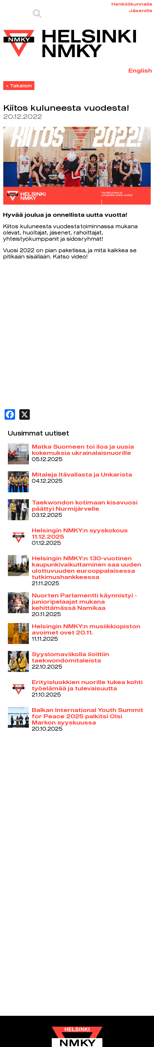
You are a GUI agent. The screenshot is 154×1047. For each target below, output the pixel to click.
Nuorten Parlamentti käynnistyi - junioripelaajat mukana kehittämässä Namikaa (84, 601)
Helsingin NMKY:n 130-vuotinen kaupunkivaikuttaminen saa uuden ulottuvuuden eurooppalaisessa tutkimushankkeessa (86, 567)
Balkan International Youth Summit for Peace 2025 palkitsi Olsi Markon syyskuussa (87, 716)
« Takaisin (19, 85)
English (140, 70)
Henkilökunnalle (131, 4)
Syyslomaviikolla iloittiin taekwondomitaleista (70, 657)
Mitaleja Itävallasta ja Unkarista (82, 474)
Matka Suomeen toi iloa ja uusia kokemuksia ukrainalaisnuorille (83, 449)
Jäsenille (140, 10)
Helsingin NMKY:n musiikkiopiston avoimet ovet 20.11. (86, 629)
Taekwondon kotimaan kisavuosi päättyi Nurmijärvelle (85, 505)
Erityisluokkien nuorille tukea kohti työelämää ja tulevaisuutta (87, 685)
